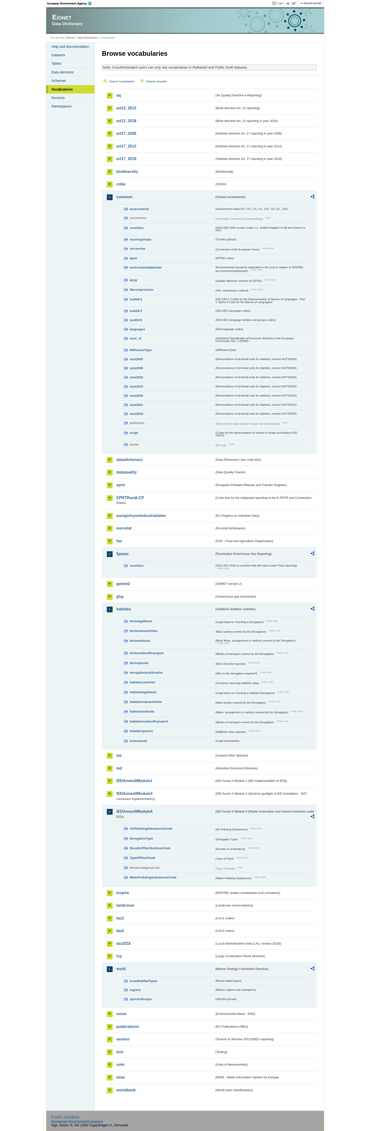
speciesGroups (141, 999)
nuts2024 (136, 414)
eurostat (124, 528)
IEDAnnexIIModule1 (134, 781)
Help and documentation (70, 47)
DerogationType (141, 838)
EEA (71, 3)
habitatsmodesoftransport (149, 721)
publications (127, 1027)
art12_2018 (126, 121)
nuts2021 (136, 405)
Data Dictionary (87, 37)
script (134, 433)
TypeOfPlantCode (142, 858)
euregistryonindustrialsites (141, 516)
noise (121, 1014)
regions (135, 990)
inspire (122, 893)
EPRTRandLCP (130, 498)
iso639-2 (136, 299)
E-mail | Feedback (65, 1117)
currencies (137, 248)
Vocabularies (62, 89)
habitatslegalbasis (143, 692)
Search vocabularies (121, 81)
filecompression (141, 289)
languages (137, 329)
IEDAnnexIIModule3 (134, 794)
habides (123, 609)
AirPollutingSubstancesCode (151, 828)
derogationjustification (146, 672)
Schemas (58, 81)
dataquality (126, 472)
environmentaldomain (146, 267)
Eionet (70, 37)
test (119, 1052)
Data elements (62, 72)
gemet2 (123, 584)
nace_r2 (135, 338)
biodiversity (127, 172)
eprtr (120, 485)
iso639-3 (136, 311)
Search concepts (156, 81)
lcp (119, 956)
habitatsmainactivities (146, 702)
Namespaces (61, 106)
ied (119, 768)
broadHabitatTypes (144, 981)
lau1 (120, 918)
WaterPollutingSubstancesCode (153, 877)
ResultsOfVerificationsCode (150, 848)
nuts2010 (136, 377)
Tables (56, 63)
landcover (125, 905)
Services (58, 98)
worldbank (126, 1090)
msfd (121, 969)
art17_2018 (126, 159)
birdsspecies (139, 663)
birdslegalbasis (141, 621)
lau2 (120, 931)
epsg (133, 280)
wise (120, 1077)
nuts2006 (136, 368)
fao (119, 541)
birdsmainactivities (144, 631)
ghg (119, 596)
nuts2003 (136, 359)
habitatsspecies (141, 731)
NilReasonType (141, 350)
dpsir (133, 258)
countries (137, 228)
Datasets (58, 55)
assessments (139, 209)
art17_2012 (126, 146)
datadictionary (129, 460)
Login (280, 3)
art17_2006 (126, 133)
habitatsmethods (142, 711)
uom (120, 1064)
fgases (122, 554)
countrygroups (141, 239)
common (124, 197)
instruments (138, 741)
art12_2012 (126, 108)
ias (119, 755)
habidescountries (142, 682)
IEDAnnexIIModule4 (134, 811)
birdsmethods (140, 641)
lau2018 (123, 943)
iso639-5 (136, 320)
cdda (120, 184)
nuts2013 (136, 386)
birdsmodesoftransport (147, 653)
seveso (123, 1039)
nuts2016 (136, 395)
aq (118, 95)
